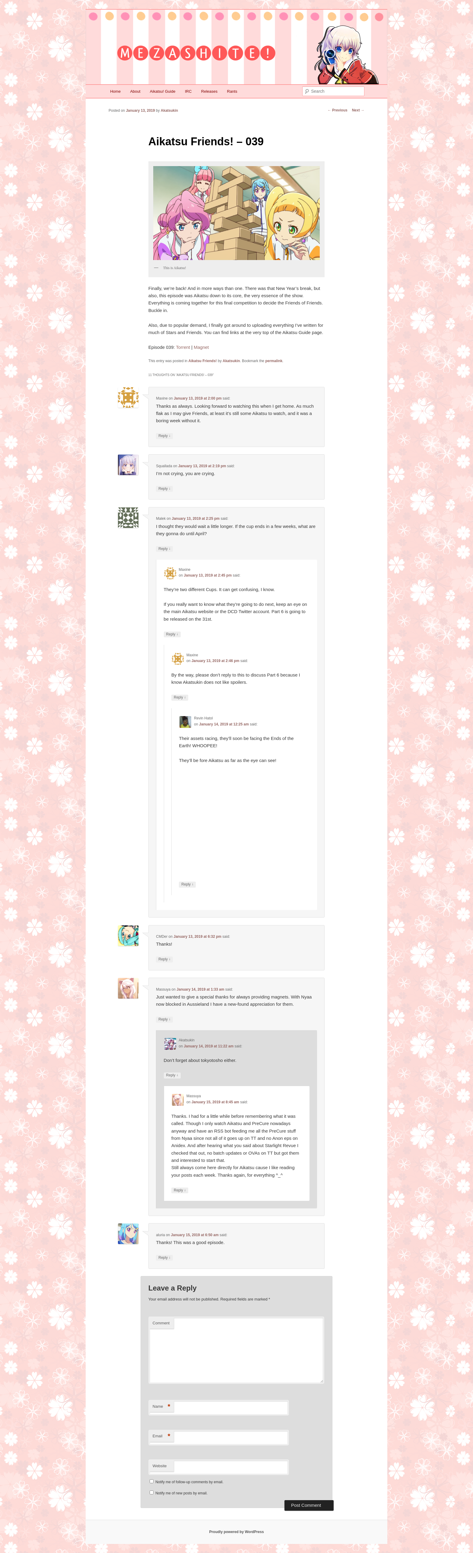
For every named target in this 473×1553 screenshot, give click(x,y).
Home (115, 91)
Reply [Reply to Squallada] (164, 489)
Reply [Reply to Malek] (164, 549)
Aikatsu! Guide (163, 91)
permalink (273, 361)
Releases (209, 91)
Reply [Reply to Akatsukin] (172, 1075)
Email (161, 1436)
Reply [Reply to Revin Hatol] (187, 884)
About (135, 91)
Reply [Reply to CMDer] (164, 959)
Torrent (183, 347)
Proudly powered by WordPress (236, 1532)
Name (161, 1406)
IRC (188, 91)
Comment (161, 1323)
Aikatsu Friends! (203, 361)
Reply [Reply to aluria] (164, 1258)
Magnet (201, 347)
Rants (232, 91)
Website (160, 1466)
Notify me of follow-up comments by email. (189, 1482)
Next (358, 110)
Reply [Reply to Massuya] (164, 1019)
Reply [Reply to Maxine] (164, 436)
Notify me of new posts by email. (181, 1493)
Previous (338, 110)
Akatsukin (169, 110)
